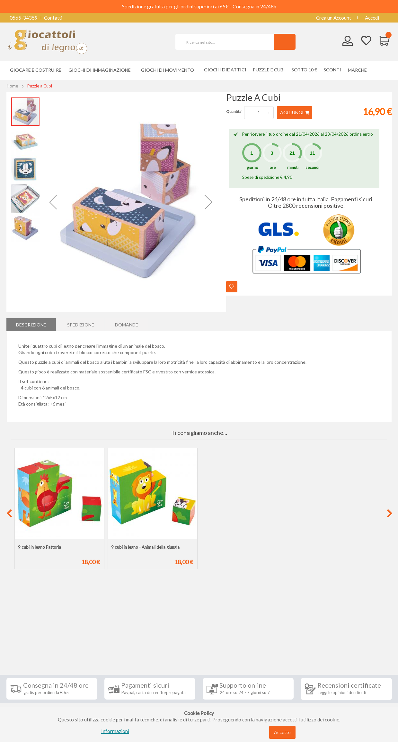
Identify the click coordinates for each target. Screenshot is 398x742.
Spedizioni (22, 652)
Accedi (372, 18)
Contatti (53, 18)
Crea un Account (333, 18)
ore (273, 167)
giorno (252, 167)
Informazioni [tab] (30, 637)
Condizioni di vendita (33, 662)
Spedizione (80, 324)
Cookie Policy (26, 700)
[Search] (285, 42)
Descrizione (31, 324)
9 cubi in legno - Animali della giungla (145, 547)
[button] (53, 202)
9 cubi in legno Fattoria (39, 547)
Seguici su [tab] (89, 637)
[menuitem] (359, 69)
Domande (126, 324)
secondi (312, 167)
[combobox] (227, 42)
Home (12, 85)
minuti (292, 167)
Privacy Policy (26, 691)
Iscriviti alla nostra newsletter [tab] (247, 637)
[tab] (31, 324)
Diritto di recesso (30, 671)
